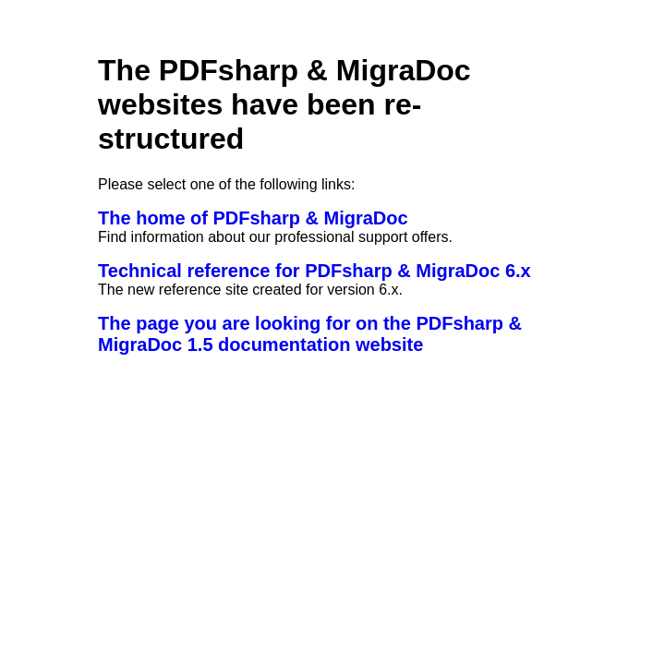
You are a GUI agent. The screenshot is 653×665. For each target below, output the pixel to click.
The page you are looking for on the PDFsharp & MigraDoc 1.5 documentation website (310, 334)
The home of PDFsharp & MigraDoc (253, 218)
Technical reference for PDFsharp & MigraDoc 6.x (314, 270)
